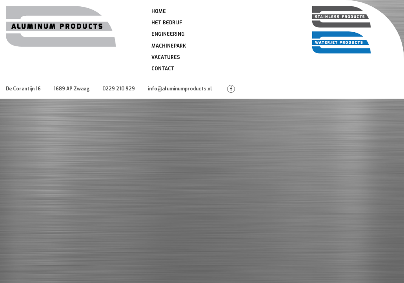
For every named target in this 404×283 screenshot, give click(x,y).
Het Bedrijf (166, 23)
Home (158, 11)
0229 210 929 (118, 89)
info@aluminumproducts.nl (180, 89)
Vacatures (165, 57)
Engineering (168, 34)
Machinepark (168, 46)
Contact (163, 69)
